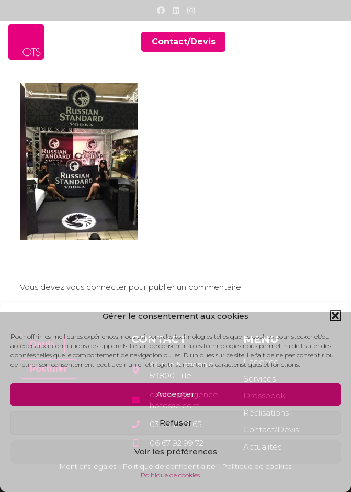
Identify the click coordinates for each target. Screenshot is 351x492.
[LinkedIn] (176, 10)
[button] (335, 315)
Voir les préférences (175, 451)
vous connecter (96, 287)
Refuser (176, 423)
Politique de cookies (170, 475)
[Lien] (26, 42)
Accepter (175, 394)
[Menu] (335, 42)
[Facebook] (161, 10)
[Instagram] (191, 10)
